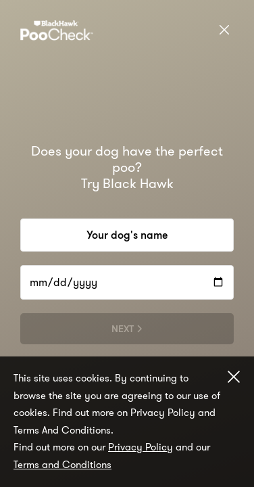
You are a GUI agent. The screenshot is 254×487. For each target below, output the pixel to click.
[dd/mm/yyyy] (127, 282)
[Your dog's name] (127, 235)
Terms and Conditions (62, 464)
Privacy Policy (140, 447)
